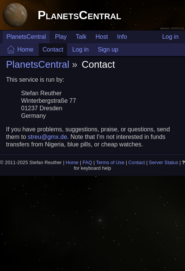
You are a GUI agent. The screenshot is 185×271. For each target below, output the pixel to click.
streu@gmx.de (47, 137)
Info (122, 36)
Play (61, 36)
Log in (170, 36)
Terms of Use (110, 162)
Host (102, 36)
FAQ (87, 162)
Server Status (163, 162)
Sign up (108, 49)
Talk (81, 36)
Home (25, 49)
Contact (53, 49)
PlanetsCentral (79, 15)
